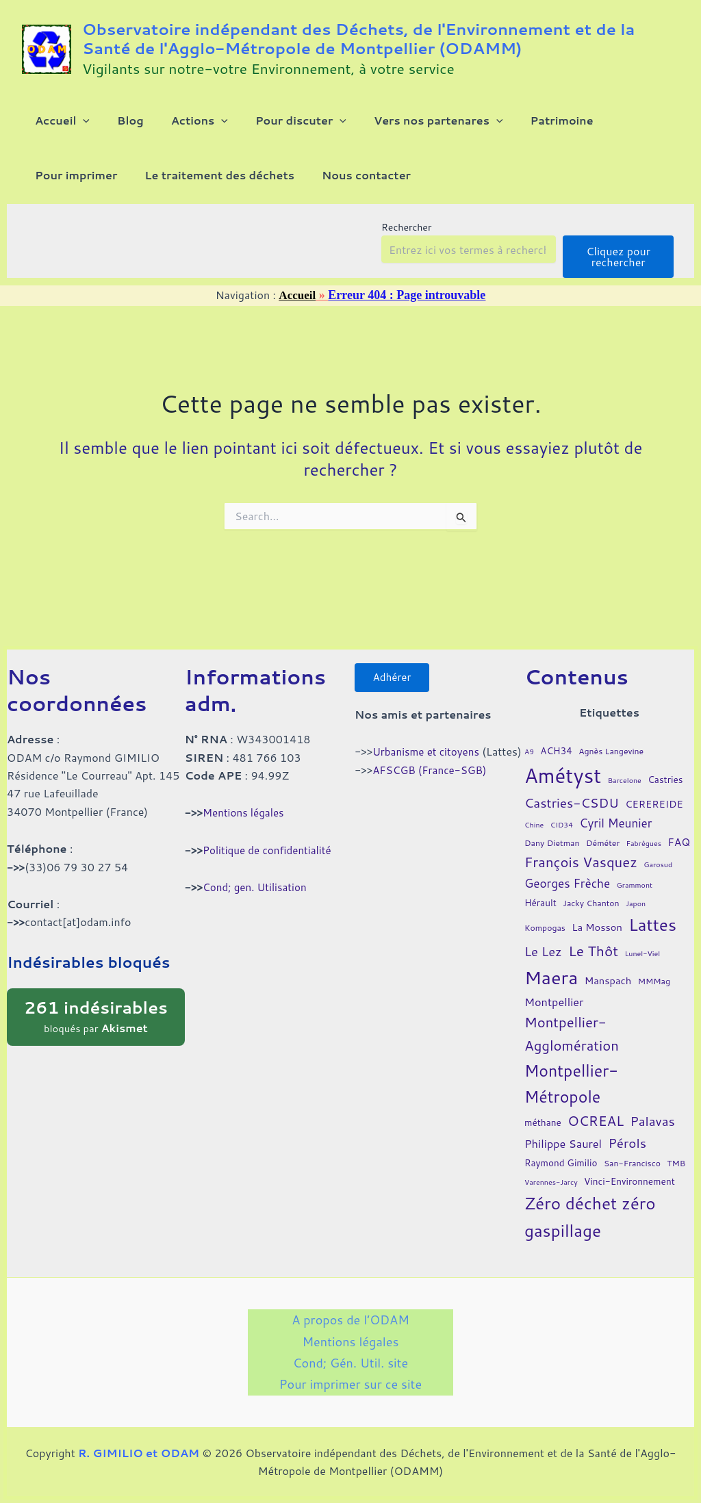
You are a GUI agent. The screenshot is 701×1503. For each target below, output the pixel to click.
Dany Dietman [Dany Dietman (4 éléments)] (552, 832)
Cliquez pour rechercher (618, 278)
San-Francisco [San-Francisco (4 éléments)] (632, 1153)
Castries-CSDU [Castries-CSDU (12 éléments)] (571, 792)
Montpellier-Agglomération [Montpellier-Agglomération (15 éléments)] (571, 1023)
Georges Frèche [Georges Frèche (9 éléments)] (567, 872)
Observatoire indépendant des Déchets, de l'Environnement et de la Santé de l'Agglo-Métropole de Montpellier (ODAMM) (358, 38)
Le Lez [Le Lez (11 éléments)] (543, 940)
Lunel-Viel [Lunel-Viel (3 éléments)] (642, 942)
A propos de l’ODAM (350, 1311)
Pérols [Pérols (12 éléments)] (627, 1131)
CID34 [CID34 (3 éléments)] (561, 813)
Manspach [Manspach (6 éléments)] (608, 969)
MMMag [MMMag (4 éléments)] (654, 970)
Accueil (297, 317)
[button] (74, 126)
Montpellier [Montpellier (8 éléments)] (554, 991)
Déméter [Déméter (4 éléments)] (603, 832)
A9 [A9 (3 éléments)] (529, 740)
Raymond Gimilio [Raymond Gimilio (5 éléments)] (561, 1152)
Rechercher (406, 249)
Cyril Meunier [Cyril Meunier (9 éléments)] (615, 812)
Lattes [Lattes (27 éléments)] (652, 914)
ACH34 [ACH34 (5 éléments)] (556, 739)
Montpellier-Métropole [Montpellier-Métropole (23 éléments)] (571, 1072)
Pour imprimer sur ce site (350, 1383)
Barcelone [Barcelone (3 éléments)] (624, 769)
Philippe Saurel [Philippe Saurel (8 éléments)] (563, 1132)
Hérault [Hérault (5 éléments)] (540, 891)
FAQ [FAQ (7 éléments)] (678, 830)
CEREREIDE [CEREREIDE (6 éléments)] (654, 793)
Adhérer (395, 668)
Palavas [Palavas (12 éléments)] (652, 1110)
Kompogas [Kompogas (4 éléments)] (544, 917)
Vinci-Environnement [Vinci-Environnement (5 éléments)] (629, 1170)
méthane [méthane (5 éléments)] (542, 1111)
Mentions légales (245, 802)
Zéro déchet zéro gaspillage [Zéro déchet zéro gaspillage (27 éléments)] (590, 1205)
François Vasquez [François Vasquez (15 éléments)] (580, 852)
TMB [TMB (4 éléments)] (676, 1153)
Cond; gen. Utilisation (257, 876)
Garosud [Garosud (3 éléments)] (657, 854)
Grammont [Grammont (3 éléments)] (635, 874)
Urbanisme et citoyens (428, 744)
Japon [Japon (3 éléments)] (636, 892)
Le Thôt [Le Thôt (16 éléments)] (593, 939)
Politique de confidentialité (270, 839)
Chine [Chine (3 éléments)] (534, 813)
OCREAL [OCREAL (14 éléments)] (596, 1109)
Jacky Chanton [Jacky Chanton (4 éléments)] (591, 892)
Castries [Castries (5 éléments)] (665, 768)
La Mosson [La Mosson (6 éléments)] (597, 917)
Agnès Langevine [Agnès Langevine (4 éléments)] (610, 740)
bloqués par (96, 1005)
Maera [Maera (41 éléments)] (551, 966)
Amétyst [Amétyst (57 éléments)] (562, 764)
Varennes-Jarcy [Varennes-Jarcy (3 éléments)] (551, 1171)
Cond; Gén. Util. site (350, 1359)
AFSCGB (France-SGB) (432, 780)
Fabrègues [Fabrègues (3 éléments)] (643, 832)
